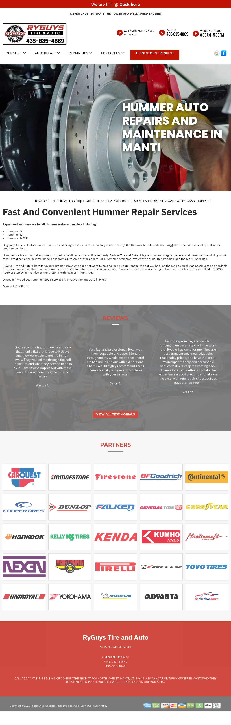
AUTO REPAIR (45, 53)
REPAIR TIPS (78, 53)
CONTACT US (110, 53)
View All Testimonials (115, 426)
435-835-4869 (177, 34)
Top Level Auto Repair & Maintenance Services (111, 200)
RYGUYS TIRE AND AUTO (54, 200)
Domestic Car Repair (16, 286)
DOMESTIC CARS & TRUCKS (171, 200)
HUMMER (203, 200)
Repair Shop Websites (42, 718)
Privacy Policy (99, 718)
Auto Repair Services (115, 659)
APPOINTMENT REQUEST (154, 53)
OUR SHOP (14, 53)
